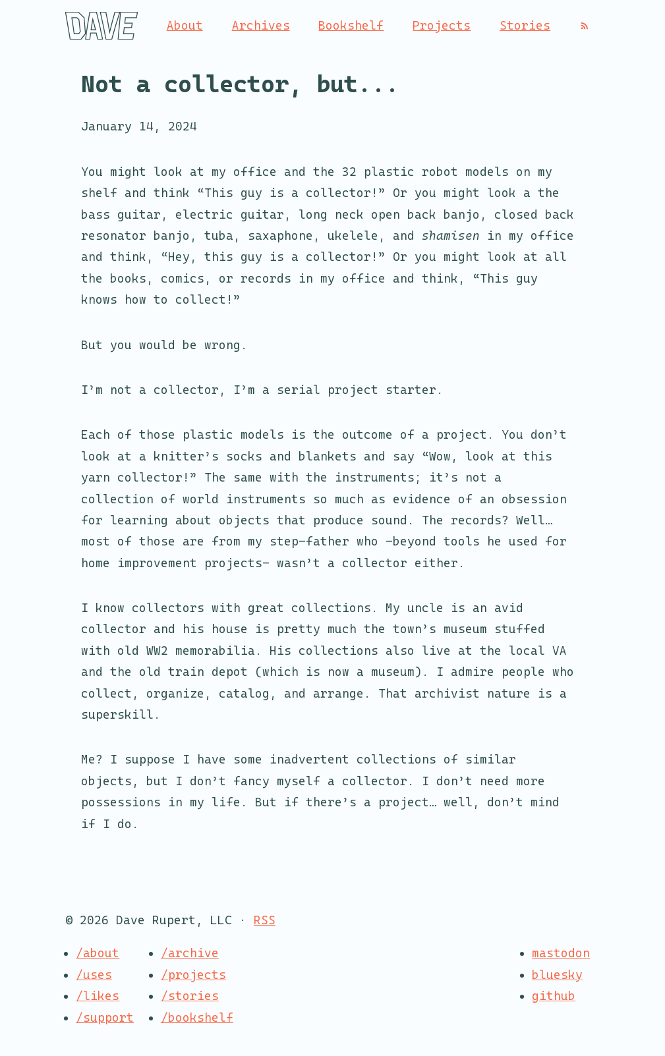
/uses (94, 975)
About (185, 25)
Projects (442, 25)
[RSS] (584, 25)
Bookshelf (351, 25)
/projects (193, 975)
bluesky (557, 975)
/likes (97, 996)
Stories (525, 25)
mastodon (561, 953)
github (553, 996)
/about (97, 953)
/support (105, 1017)
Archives (261, 25)
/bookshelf (197, 1017)
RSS (264, 920)
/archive (190, 953)
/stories (190, 996)
